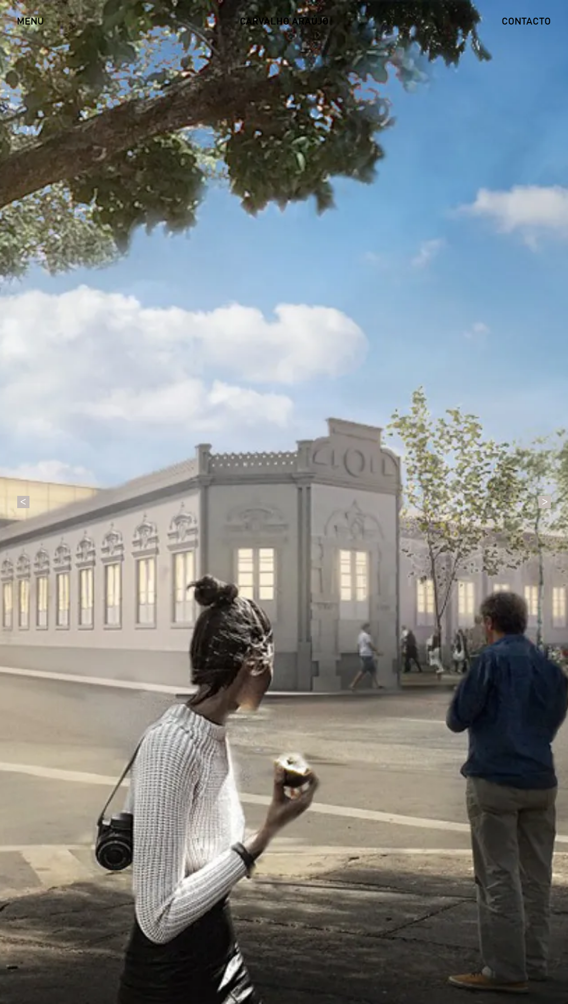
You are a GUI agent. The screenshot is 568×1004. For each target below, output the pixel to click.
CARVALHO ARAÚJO (284, 22)
